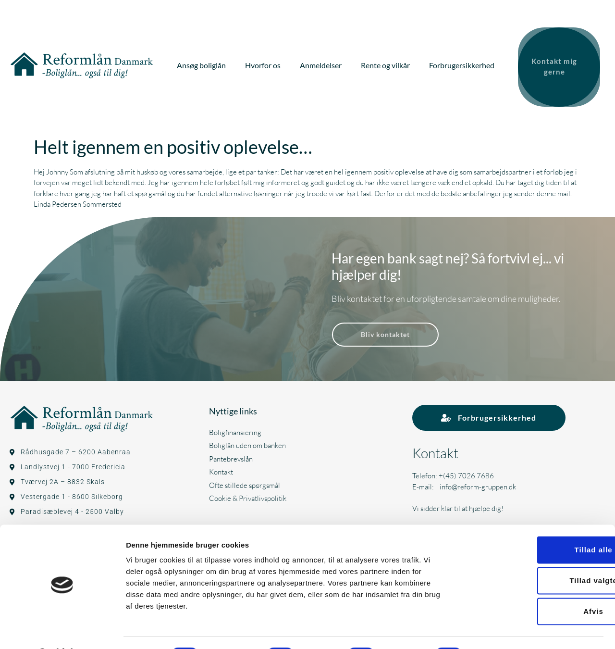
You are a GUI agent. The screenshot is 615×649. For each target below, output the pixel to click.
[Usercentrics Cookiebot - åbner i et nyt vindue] (62, 630)
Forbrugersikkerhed (466, 63)
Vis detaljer (499, 630)
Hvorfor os (267, 63)
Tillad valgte (534, 555)
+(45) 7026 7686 (466, 472)
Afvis (535, 586)
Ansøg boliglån (205, 63)
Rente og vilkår (389, 63)
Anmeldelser (325, 63)
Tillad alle (535, 524)
